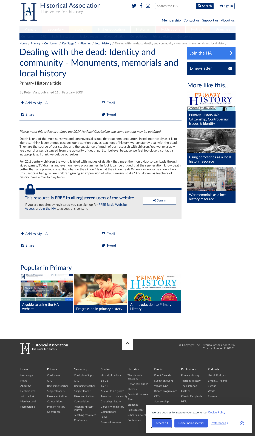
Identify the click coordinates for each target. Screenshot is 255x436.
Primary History (162, 36)
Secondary (55, 29)
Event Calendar (163, 375)
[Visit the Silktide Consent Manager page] (242, 423)
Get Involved (27, 391)
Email (108, 103)
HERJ (184, 401)
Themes (132, 389)
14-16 (104, 381)
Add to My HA (34, 103)
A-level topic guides (112, 391)
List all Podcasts (217, 375)
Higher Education (111, 29)
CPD (43, 36)
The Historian (189, 386)
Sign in (159, 200)
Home (23, 43)
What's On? (161, 386)
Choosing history (111, 401)
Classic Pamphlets (191, 396)
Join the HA (47, 208)
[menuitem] (30, 29)
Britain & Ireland (217, 381)
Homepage (26, 375)
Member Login (28, 401)
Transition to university (114, 396)
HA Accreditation (114, 36)
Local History (103, 43)
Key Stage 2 (69, 43)
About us (228, 20)
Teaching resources (85, 415)
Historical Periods (138, 384)
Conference (184, 36)
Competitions (138, 36)
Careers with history (112, 406)
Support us (210, 20)
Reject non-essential (191, 423)
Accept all (161, 423)
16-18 (104, 386)
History (185, 391)
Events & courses (111, 422)
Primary (30, 29)
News (23, 381)
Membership (171, 20)
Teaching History (191, 381)
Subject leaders (88, 36)
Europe (212, 386)
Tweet (108, 114)
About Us (25, 386)
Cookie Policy (216, 412)
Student (81, 29)
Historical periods (111, 375)
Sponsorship (161, 401)
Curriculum (28, 36)
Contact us (191, 20)
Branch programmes (165, 391)
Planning (85, 43)
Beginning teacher (63, 36)
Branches (223, 29)
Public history (135, 410)
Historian (143, 29)
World (211, 391)
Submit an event (137, 415)
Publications (170, 29)
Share (27, 114)
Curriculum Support (85, 375)
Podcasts (198, 29)
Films (104, 417)
